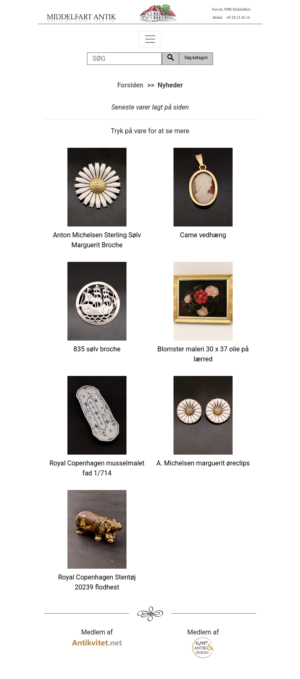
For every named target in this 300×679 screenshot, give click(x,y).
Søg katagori (196, 57)
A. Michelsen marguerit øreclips (203, 463)
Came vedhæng (203, 235)
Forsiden (130, 85)
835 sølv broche (97, 349)
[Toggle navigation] (150, 39)
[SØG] (124, 58)
